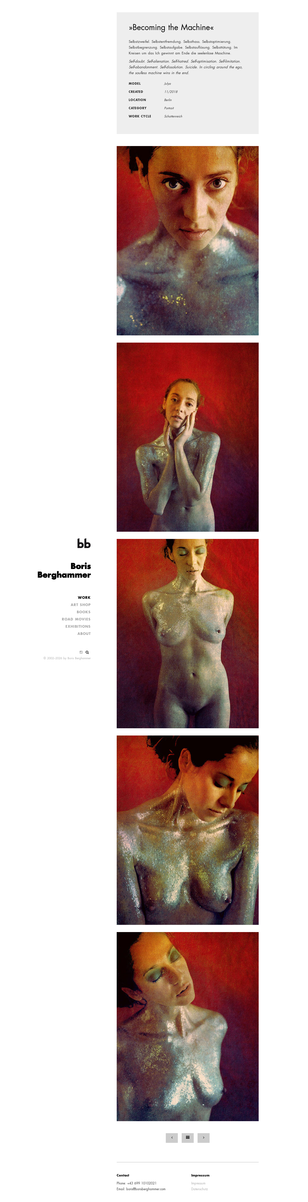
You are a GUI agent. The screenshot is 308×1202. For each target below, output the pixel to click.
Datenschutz (199, 1189)
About (84, 634)
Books (84, 612)
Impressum (198, 1183)
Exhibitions (78, 626)
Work (84, 598)
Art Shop (81, 605)
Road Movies (76, 619)
